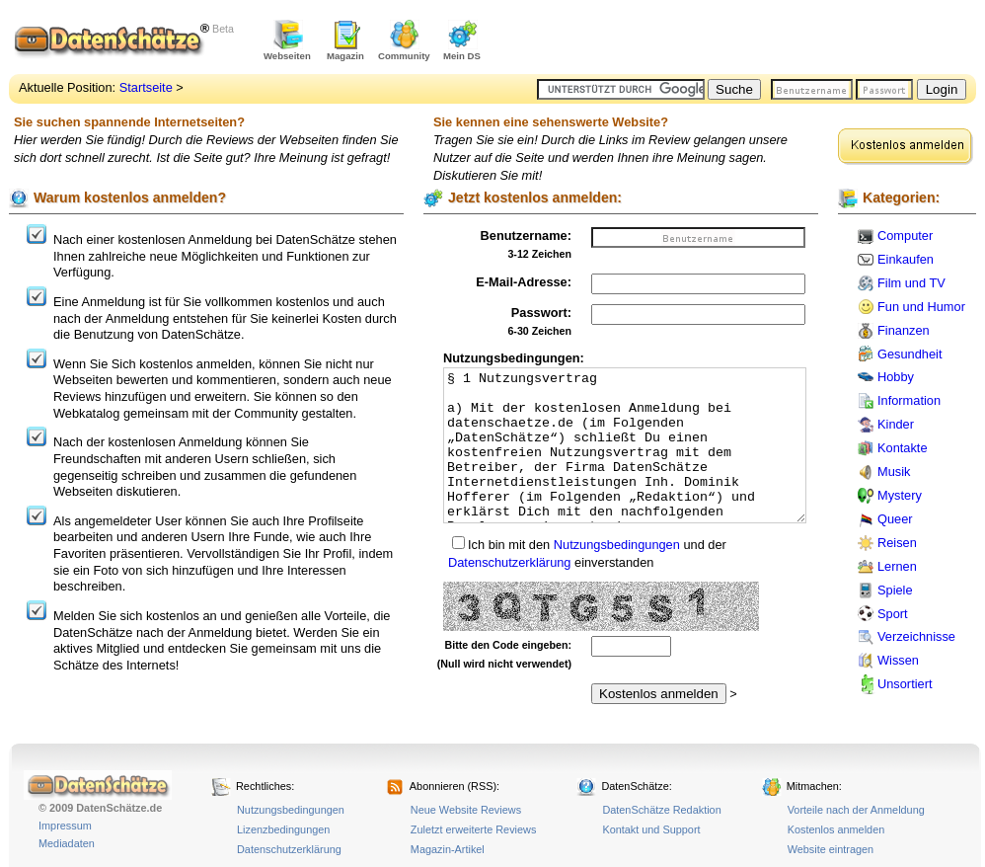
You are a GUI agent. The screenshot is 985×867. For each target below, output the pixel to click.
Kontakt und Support (651, 829)
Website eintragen (830, 849)
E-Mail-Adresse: (523, 282)
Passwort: (541, 312)
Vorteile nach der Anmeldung (856, 810)
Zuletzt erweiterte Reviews (474, 829)
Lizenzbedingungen (283, 829)
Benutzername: (526, 235)
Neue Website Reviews (466, 810)
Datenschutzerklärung (509, 562)
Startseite (146, 87)
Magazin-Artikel (448, 849)
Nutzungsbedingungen (617, 544)
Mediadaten (66, 843)
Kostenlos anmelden (836, 829)
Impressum (65, 825)
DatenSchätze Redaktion (661, 810)
